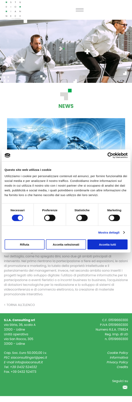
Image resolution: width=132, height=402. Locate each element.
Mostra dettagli (108, 232)
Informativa (119, 357)
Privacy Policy (117, 362)
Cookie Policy (117, 353)
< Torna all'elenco (19, 305)
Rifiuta (24, 244)
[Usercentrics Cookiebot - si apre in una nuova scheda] (110, 155)
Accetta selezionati (66, 244)
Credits (122, 367)
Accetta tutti (107, 244)
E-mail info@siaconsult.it (23, 362)
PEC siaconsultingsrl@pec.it (25, 357)
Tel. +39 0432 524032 (20, 367)
